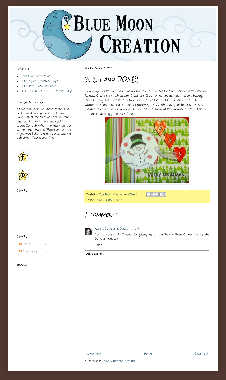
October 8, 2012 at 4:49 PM (123, 229)
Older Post (201, 354)
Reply (98, 244)
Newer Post (93, 354)
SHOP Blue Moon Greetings (38, 86)
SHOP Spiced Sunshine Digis (39, 81)
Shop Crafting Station (35, 76)
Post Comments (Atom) (119, 361)
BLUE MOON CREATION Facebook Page (46, 91)
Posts (24, 244)
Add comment (95, 254)
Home (148, 354)
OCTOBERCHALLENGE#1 (109, 200)
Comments (28, 251)
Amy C (99, 229)
